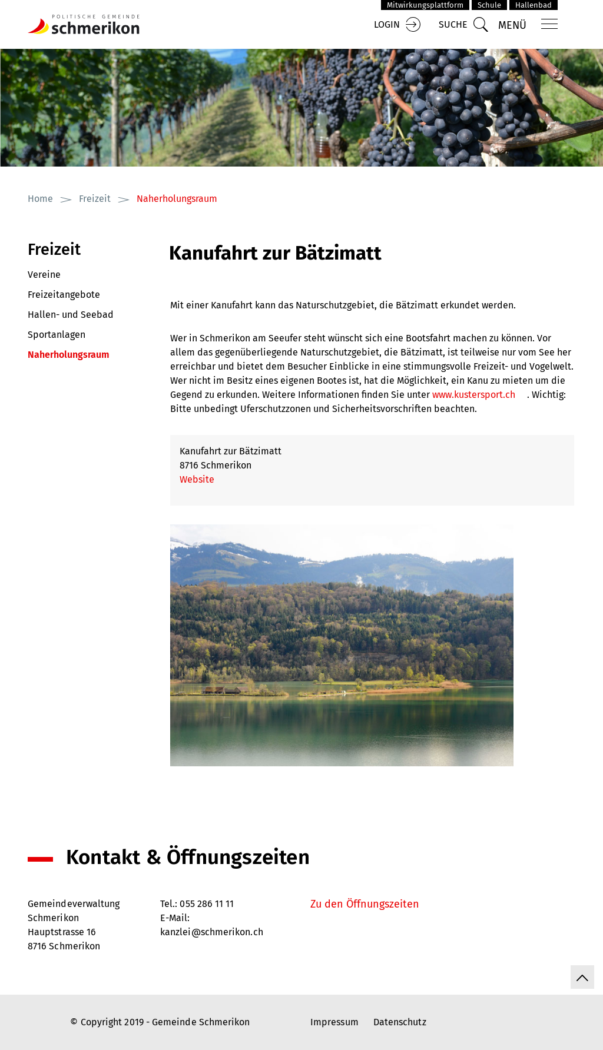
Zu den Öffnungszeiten (364, 904)
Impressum (334, 1022)
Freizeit (54, 249)
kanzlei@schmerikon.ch (211, 932)
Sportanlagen (56, 334)
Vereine (44, 274)
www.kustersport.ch (479, 394)
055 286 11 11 (207, 903)
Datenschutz (399, 1022)
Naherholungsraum (89, 352)
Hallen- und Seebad (71, 314)
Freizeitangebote (64, 294)
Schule (489, 5)
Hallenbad (533, 5)
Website (203, 479)
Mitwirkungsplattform (425, 5)
